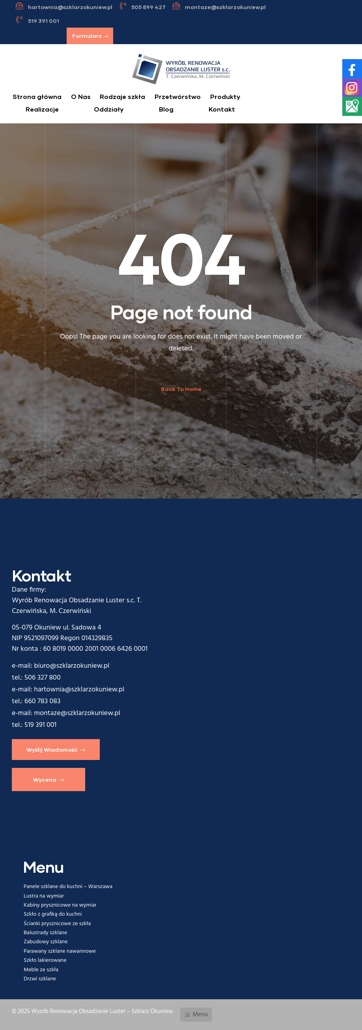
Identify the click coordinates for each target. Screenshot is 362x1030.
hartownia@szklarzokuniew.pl (79, 689)
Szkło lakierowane (45, 960)
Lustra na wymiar (44, 896)
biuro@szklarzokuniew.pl (71, 666)
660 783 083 (42, 701)
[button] (90, 36)
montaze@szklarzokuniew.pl (77, 713)
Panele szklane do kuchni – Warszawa (68, 886)
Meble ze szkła (41, 969)
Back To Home (181, 389)
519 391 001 (40, 725)
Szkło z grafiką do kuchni (53, 914)
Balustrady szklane (45, 932)
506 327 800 (42, 678)
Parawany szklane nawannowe (60, 951)
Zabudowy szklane (45, 941)
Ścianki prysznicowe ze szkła (57, 923)
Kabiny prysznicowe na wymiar (60, 905)
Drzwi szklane (40, 978)
